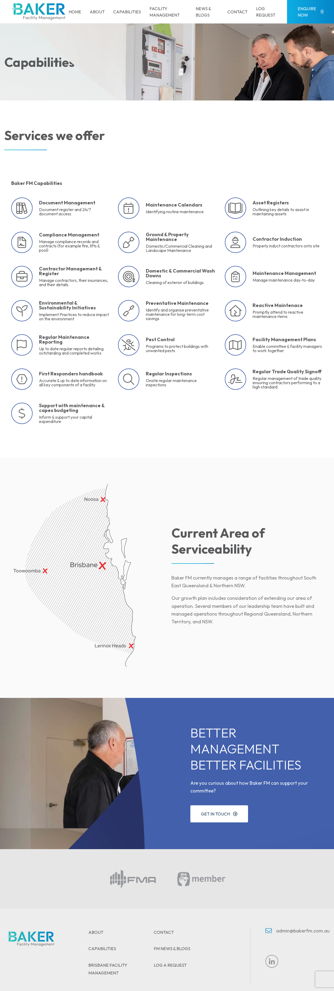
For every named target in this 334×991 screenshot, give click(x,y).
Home (75, 11)
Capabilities (127, 11)
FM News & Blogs (172, 948)
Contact (237, 11)
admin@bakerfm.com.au (303, 931)
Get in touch (215, 814)
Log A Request (170, 965)
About (97, 11)
